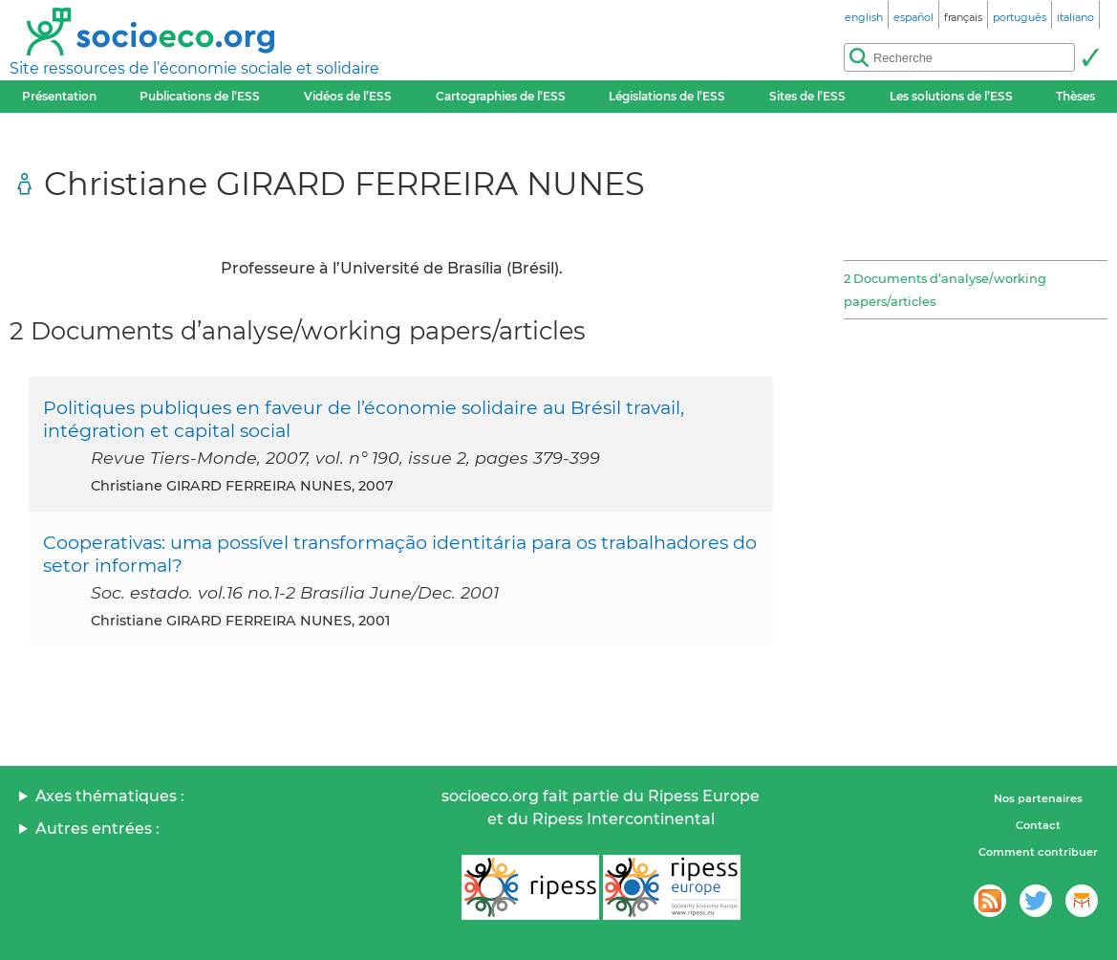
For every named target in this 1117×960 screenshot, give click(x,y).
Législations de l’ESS (667, 96)
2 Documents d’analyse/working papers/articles (945, 290)
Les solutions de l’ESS (951, 96)
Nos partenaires (1038, 798)
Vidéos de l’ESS (348, 96)
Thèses (1075, 96)
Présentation (59, 96)
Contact (1038, 825)
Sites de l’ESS (807, 96)
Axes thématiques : (109, 796)
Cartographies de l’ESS (501, 96)
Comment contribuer (1038, 852)
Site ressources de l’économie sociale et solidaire (194, 68)
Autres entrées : (97, 828)
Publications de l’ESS (200, 96)
